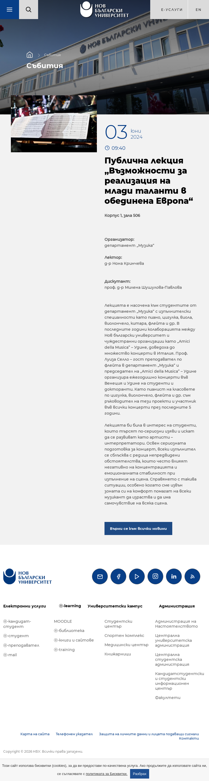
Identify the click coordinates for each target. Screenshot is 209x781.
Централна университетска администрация (173, 640)
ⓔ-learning (70, 605)
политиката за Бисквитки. (106, 774)
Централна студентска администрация (172, 659)
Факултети (167, 697)
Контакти (189, 738)
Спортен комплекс (124, 635)
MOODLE (63, 621)
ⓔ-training (64, 649)
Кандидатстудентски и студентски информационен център (177, 681)
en (199, 10)
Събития (52, 55)
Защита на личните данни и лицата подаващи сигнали (149, 734)
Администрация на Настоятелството (176, 624)
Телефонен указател (74, 734)
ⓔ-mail (10, 654)
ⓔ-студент (16, 635)
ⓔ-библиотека (69, 630)
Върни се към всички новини (138, 528)
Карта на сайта (35, 734)
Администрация (177, 606)
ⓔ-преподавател (21, 645)
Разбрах (139, 774)
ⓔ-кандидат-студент (17, 624)
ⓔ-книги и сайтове (74, 640)
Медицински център (126, 644)
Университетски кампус (115, 606)
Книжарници (117, 654)
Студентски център (118, 624)
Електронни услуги (24, 606)
